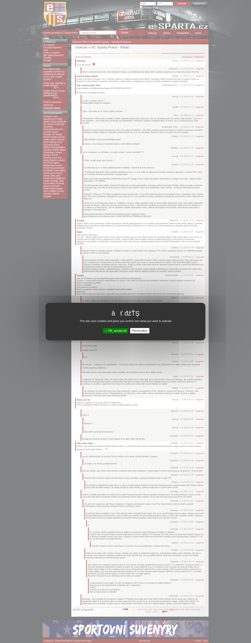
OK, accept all (115, 330)
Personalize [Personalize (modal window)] (140, 330)
